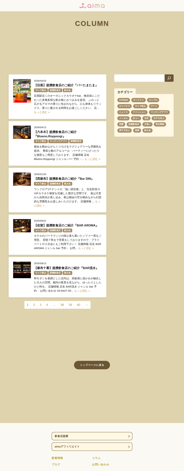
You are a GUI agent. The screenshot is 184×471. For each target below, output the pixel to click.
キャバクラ (124, 106)
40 (78, 305)
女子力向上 (158, 118)
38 (62, 305)
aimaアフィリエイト (67, 446)
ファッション (139, 112)
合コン (136, 118)
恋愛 (121, 124)
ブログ (56, 464)
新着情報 (57, 457)
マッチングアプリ (159, 112)
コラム (96, 457)
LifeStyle (123, 100)
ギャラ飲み (140, 106)
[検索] (169, 78)
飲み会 (147, 130)
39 (70, 305)
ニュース (123, 112)
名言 (146, 118)
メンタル (123, 118)
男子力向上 (124, 130)
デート (154, 106)
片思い (147, 124)
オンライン (138, 100)
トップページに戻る (92, 365)
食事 (137, 130)
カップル (153, 100)
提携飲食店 (133, 124)
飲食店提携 (61, 436)
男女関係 (160, 124)
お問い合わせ (100, 464)
